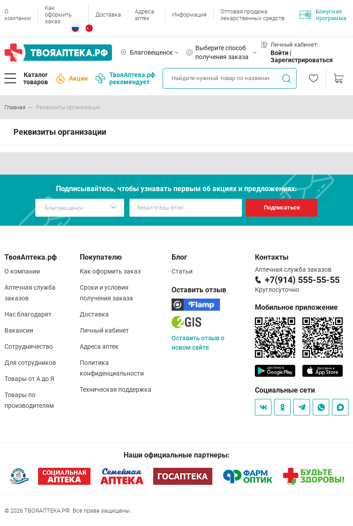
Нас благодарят (28, 314)
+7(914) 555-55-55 (302, 279)
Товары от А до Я (29, 378)
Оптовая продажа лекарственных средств (252, 14)
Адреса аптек (144, 14)
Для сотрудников (30, 362)
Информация (189, 14)
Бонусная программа (323, 14)
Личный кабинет (104, 330)
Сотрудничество (28, 346)
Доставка (108, 14)
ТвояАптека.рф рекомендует (125, 78)
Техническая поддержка (115, 389)
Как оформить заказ (58, 14)
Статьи (182, 271)
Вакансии (18, 330)
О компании (17, 14)
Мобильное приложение (296, 307)
